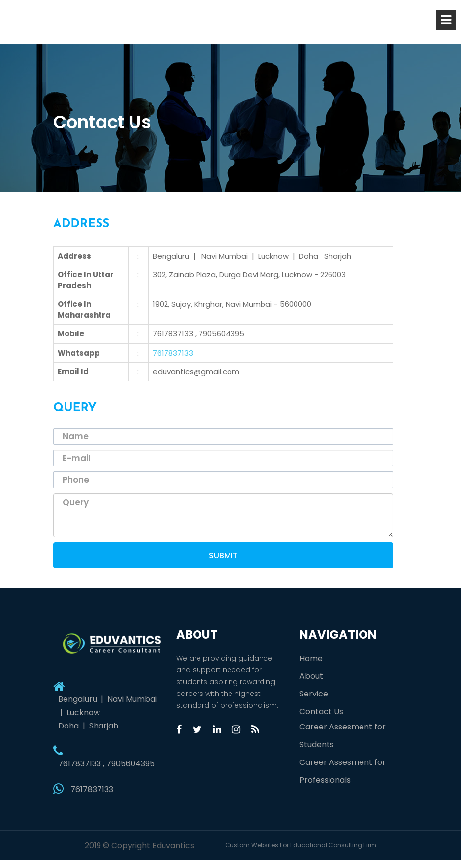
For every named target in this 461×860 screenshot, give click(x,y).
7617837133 (173, 353)
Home (311, 658)
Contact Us (321, 711)
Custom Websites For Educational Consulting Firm (300, 845)
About (311, 676)
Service (313, 693)
